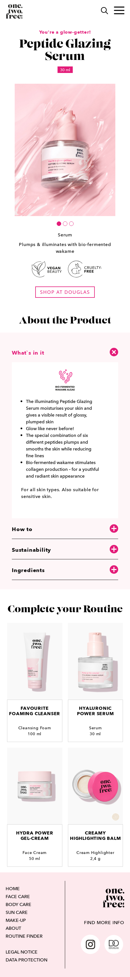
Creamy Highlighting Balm (95, 835)
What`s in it (65, 352)
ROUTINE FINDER (24, 936)
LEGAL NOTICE (22, 952)
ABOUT (13, 928)
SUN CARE (17, 912)
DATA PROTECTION (26, 959)
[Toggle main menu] (116, 11)
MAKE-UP (16, 920)
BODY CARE (18, 904)
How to (65, 529)
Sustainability (65, 549)
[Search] (101, 11)
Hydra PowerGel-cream (34, 835)
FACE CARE (18, 896)
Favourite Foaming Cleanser (34, 711)
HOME (13, 888)
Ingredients (65, 570)
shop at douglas (65, 292)
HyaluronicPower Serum (95, 711)
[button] (59, 223)
